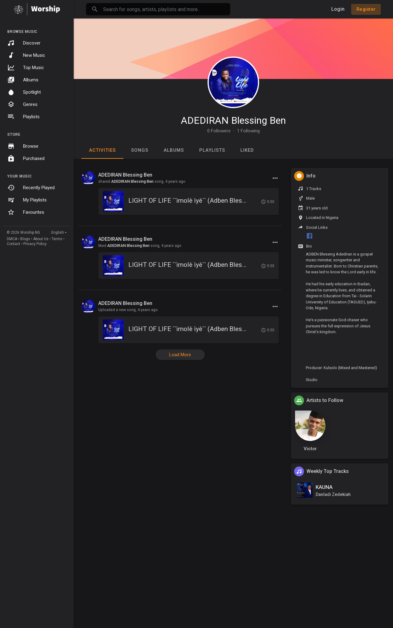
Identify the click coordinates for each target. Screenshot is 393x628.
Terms (57, 239)
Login (337, 9)
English (57, 232)
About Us (41, 239)
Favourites (25, 212)
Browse (22, 146)
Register (365, 9)
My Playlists (27, 200)
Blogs (25, 239)
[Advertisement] (233, 583)
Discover (24, 43)
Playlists (23, 116)
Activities (102, 150)
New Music (26, 55)
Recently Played (31, 187)
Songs (139, 150)
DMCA (12, 239)
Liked (247, 150)
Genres (22, 104)
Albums (22, 80)
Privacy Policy (35, 244)
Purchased (26, 158)
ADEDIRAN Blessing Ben (233, 120)
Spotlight (24, 92)
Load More (180, 354)
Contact (13, 244)
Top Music (25, 67)
